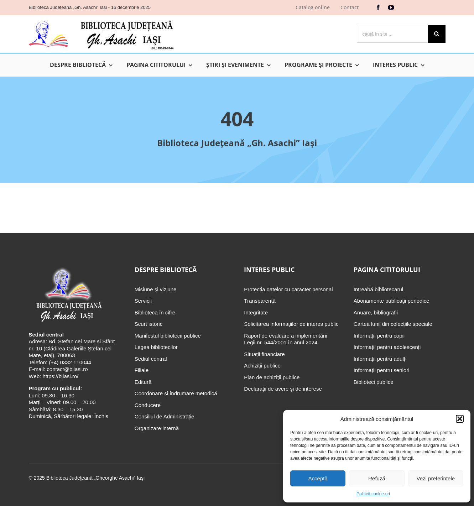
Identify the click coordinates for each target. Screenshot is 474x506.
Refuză (376, 478)
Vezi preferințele (436, 478)
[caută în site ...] (392, 34)
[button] (459, 418)
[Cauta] (437, 34)
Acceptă (318, 478)
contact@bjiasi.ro (67, 369)
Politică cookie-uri (373, 493)
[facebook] (378, 7)
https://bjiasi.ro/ (60, 376)
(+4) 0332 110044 (69, 362)
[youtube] (391, 7)
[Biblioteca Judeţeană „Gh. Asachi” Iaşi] (101, 20)
